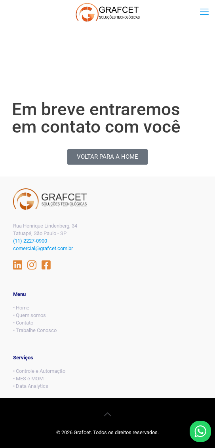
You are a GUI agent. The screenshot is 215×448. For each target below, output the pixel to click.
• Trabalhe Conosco (35, 330)
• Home (21, 308)
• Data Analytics (30, 386)
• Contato (23, 323)
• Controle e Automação (39, 371)
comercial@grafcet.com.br (43, 248)
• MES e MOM (28, 379)
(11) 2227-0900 (30, 241)
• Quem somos (29, 315)
